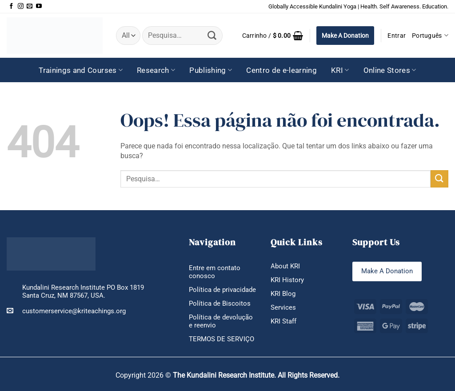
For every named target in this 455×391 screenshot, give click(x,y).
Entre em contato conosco (214, 272)
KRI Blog (283, 294)
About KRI (285, 266)
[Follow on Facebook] (11, 6)
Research (156, 70)
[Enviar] (212, 35)
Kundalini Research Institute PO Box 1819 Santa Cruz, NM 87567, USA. (83, 291)
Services (283, 307)
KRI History (287, 280)
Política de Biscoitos (220, 303)
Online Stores (389, 70)
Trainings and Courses (81, 70)
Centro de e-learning (281, 70)
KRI (340, 70)
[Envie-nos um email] (29, 6)
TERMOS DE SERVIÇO (221, 339)
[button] (272, 35)
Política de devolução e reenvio (221, 321)
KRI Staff (283, 321)
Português (430, 35)
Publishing (210, 70)
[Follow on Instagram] (21, 6)
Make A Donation (345, 35)
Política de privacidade (222, 290)
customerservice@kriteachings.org (66, 311)
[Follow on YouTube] (39, 6)
